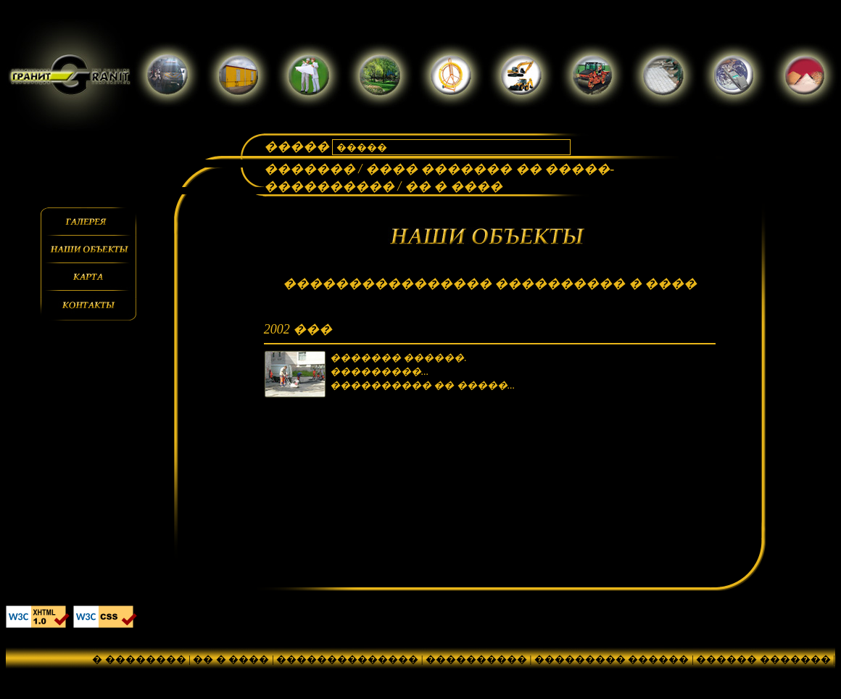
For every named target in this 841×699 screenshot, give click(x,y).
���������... (379, 371)
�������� (446, 673)
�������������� (347, 659)
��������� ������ (611, 659)
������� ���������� (582, 673)
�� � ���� (231, 659)
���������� (476, 659)
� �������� (139, 659)
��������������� (151, 673)
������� (311, 169)
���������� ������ (316, 673)
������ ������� (763, 659)
